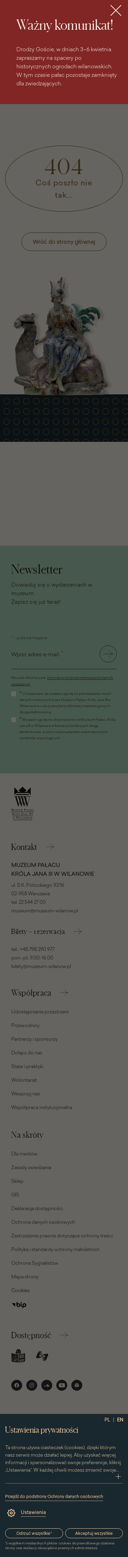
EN (120, 1419)
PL (107, 1419)
